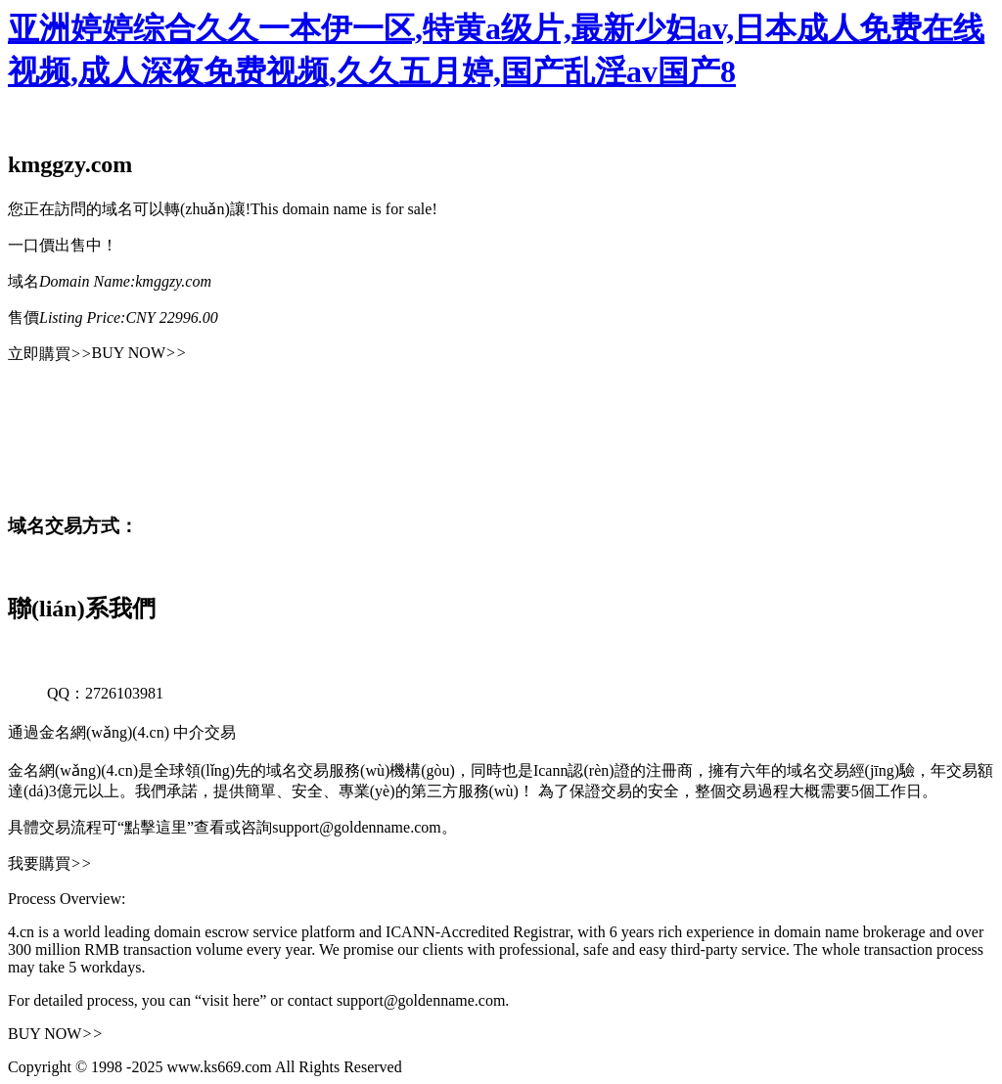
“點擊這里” (155, 827)
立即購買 (50, 353)
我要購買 (50, 863)
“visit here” (230, 1000)
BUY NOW (139, 352)
